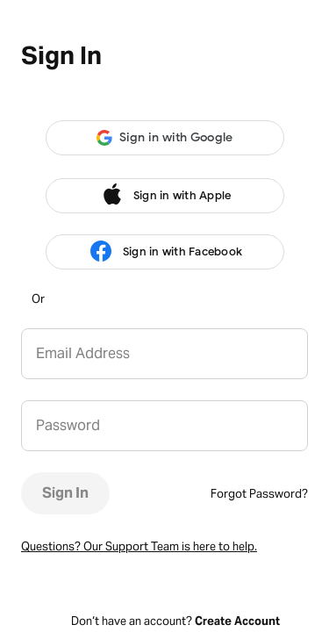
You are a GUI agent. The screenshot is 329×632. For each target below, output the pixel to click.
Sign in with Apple (165, 196)
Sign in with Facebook (164, 251)
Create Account (237, 621)
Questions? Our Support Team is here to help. (139, 546)
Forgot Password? (259, 493)
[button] (165, 137)
